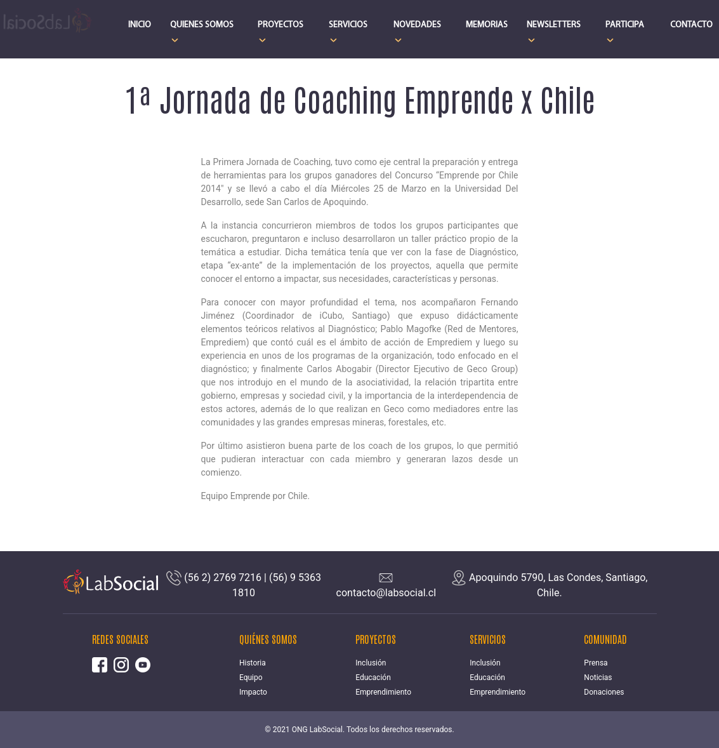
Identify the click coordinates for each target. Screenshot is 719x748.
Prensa (595, 662)
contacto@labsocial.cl (386, 593)
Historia (252, 662)
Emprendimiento (383, 692)
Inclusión (370, 662)
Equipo (251, 677)
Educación (373, 677)
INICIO (139, 25)
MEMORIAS (487, 25)
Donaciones (604, 692)
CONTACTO (691, 25)
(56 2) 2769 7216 (222, 577)
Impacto (253, 692)
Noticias (598, 677)
